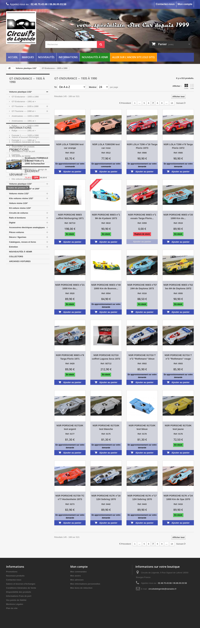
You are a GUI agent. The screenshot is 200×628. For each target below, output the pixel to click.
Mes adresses (77, 580)
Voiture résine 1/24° (18, 203)
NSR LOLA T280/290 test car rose (106, 146)
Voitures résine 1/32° (19, 193)
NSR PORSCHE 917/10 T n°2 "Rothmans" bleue (142, 357)
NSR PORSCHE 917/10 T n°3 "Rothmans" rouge (178, 357)
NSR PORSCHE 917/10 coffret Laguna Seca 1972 (106, 357)
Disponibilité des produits (22, 291)
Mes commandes (78, 571)
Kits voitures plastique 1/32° (24, 179)
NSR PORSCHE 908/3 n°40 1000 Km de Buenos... (106, 286)
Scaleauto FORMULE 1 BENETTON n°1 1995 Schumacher (36, 328)
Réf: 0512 (106, 153)
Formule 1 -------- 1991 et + (23, 140)
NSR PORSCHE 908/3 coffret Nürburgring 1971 (70, 216)
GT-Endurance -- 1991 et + (23, 101)
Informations (68, 57)
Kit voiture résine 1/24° (20, 208)
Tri (55, 87)
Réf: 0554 (106, 293)
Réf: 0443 (142, 504)
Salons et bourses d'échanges (25, 281)
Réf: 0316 (142, 293)
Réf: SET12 (106, 363)
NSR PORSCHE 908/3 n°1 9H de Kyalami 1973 (106, 216)
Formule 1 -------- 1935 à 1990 (25, 135)
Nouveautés (46, 57)
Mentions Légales (19, 305)
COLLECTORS (16, 256)
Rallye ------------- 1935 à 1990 (25, 126)
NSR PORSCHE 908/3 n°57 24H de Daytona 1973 (142, 286)
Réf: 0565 (178, 153)
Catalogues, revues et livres (22, 242)
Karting (14, 150)
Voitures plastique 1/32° (20, 92)
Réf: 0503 (178, 363)
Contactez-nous (165, 4)
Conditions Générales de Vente (25, 286)
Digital (12, 222)
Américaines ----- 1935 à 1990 (25, 116)
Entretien (13, 247)
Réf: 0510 (69, 153)
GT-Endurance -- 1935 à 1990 (25, 96)
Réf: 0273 (69, 504)
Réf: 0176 (178, 434)
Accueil (13, 57)
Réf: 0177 (69, 434)
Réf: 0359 (142, 223)
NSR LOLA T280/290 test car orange (70, 146)
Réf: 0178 (142, 434)
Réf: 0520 (69, 293)
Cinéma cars (17, 145)
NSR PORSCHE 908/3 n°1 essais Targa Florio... (142, 216)
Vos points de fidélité (21, 300)
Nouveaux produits (15, 576)
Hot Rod (15, 164)
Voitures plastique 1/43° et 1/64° (24, 189)
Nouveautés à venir (95, 57)
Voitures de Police (19, 159)
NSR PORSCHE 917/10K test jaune (178, 427)
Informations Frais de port (23, 296)
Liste (192, 86)
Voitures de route (19, 169)
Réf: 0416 (178, 504)
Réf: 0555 (178, 293)
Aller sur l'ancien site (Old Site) (133, 57)
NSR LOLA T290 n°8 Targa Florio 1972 (178, 146)
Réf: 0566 (142, 153)
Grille (186, 86)
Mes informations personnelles (85, 584)
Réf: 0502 (142, 363)
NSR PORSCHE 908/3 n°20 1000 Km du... (178, 216)
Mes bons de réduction (81, 588)
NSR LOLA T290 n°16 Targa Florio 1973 (142, 146)
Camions (15, 155)
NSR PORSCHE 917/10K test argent (69, 427)
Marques (28, 57)
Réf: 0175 (106, 434)
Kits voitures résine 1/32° (21, 198)
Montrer (92, 87)
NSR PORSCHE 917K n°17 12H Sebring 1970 (142, 497)
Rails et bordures (17, 218)
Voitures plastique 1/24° (20, 184)
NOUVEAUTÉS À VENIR (20, 251)
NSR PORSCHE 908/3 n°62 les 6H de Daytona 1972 (178, 286)
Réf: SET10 (69, 223)
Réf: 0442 (106, 504)
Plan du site (12, 608)
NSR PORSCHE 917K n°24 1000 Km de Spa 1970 (178, 497)
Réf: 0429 (69, 363)
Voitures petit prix (19, 174)
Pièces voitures (16, 232)
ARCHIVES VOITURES (20, 261)
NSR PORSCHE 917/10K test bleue (142, 427)
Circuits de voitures (18, 213)
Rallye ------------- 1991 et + (23, 130)
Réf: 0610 (106, 223)
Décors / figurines (17, 237)
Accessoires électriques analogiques (27, 227)
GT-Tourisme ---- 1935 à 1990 (24, 106)
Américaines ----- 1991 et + (23, 121)
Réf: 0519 (178, 223)
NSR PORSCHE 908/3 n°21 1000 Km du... (70, 286)
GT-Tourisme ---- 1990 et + (23, 111)
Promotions (19, 317)
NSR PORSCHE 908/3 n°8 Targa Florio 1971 (70, 357)
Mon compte (185, 4)
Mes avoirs (75, 576)
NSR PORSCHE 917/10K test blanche (106, 427)
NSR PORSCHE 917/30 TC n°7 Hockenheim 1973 (70, 497)
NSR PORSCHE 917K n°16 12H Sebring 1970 (106, 497)
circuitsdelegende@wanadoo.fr (163, 589)
